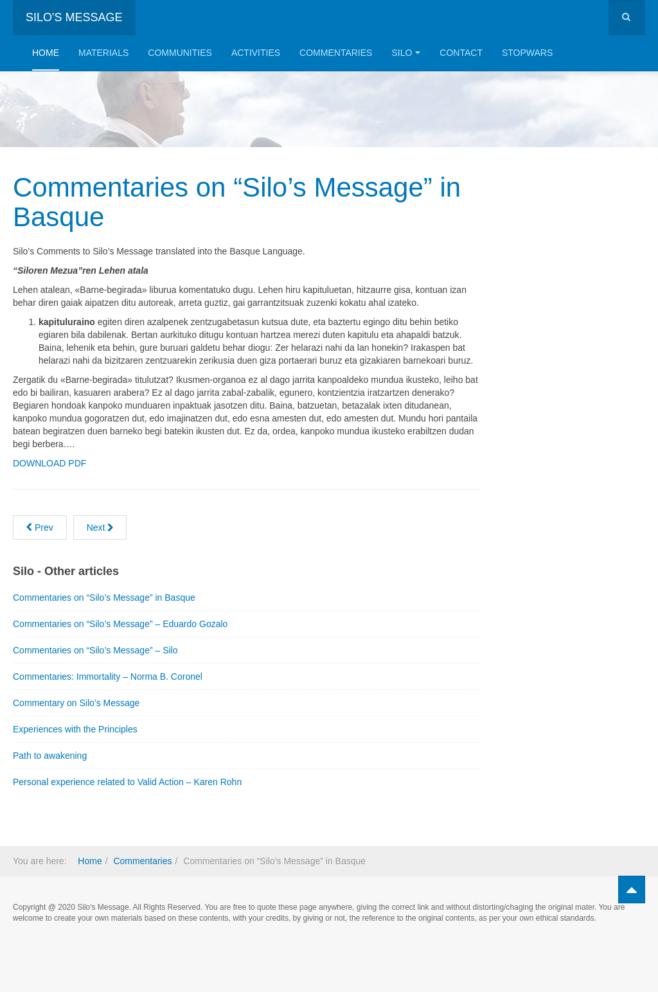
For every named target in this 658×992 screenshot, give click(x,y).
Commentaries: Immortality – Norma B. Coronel (107, 676)
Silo (405, 53)
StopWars (527, 53)
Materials (103, 53)
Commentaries (335, 53)
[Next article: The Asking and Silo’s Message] (100, 527)
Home (45, 53)
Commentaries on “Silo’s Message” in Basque (237, 202)
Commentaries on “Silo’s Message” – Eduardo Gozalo (120, 624)
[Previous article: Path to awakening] (40, 527)
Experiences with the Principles (75, 729)
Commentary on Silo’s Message (76, 703)
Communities (180, 53)
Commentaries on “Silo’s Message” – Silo (95, 650)
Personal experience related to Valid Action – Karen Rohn (127, 782)
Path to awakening (50, 755)
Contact (461, 53)
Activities (255, 53)
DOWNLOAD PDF (49, 463)
